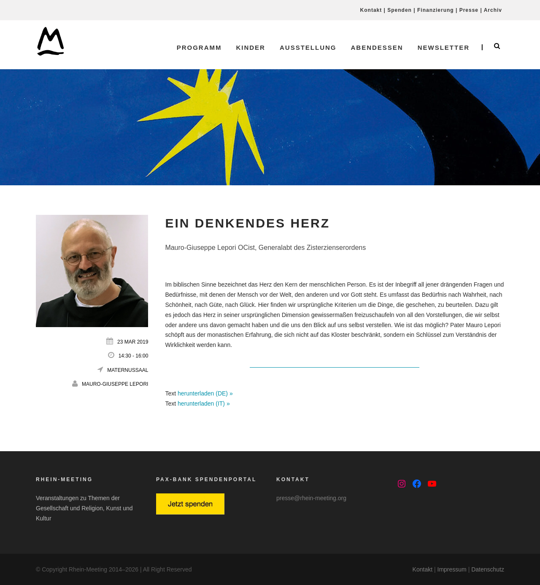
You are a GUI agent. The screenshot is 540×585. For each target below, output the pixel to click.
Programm (199, 47)
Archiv (493, 10)
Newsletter (444, 47)
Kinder (250, 47)
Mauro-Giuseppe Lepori (115, 384)
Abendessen (377, 47)
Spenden (399, 10)
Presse (468, 10)
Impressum (452, 569)
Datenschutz (487, 569)
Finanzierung (435, 10)
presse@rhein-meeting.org (311, 498)
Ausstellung (308, 47)
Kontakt (371, 10)
